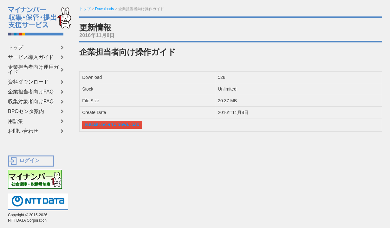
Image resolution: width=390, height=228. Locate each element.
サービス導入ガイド (31, 57)
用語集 (15, 121)
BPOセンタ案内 (26, 111)
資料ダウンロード (28, 82)
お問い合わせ (23, 131)
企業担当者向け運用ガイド (33, 70)
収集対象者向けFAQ (31, 101)
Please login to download (112, 125)
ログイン (29, 160)
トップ (15, 47)
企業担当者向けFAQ (31, 91)
